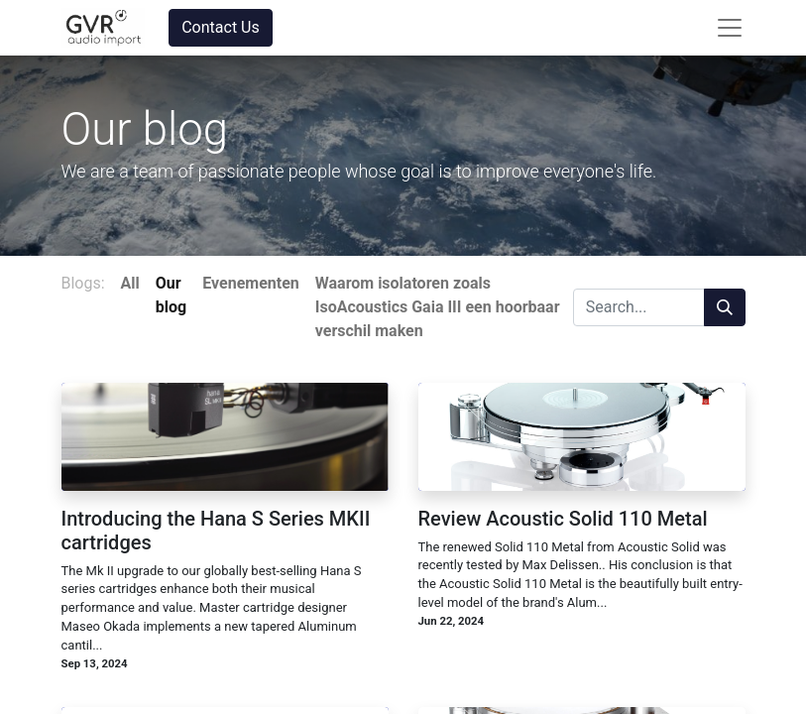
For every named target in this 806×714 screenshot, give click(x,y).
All (130, 283)
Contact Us (220, 27)
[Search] (725, 307)
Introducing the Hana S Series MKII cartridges (216, 530)
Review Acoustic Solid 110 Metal (563, 519)
